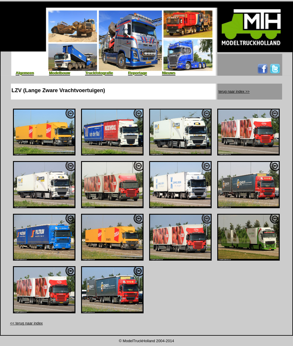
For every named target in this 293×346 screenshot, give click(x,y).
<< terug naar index (26, 323)
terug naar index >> (233, 92)
